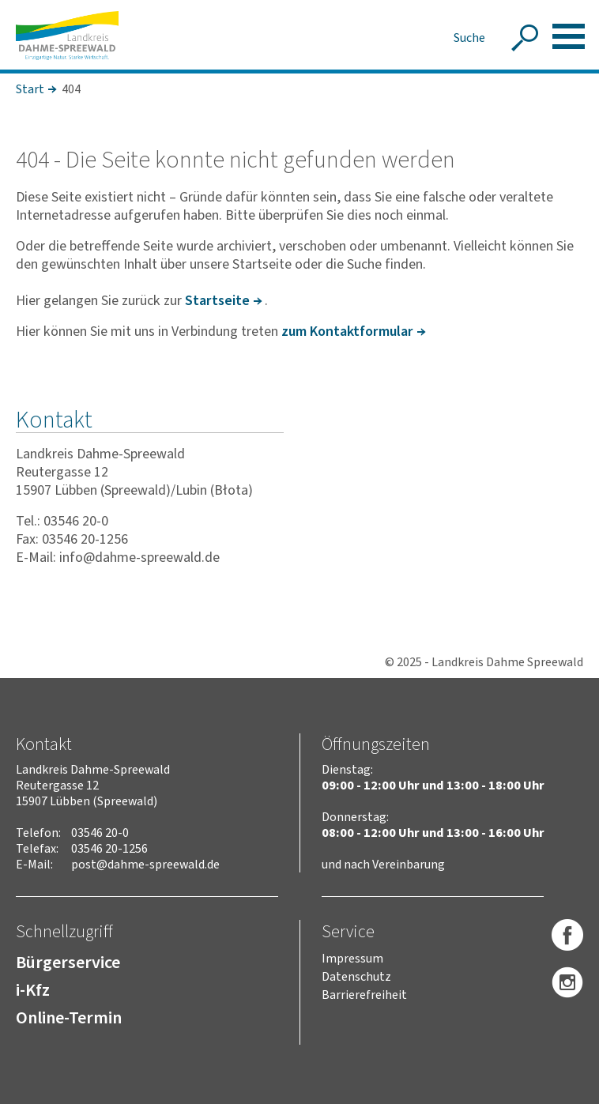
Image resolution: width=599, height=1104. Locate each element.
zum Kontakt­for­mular (347, 331)
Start (30, 89)
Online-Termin (69, 1018)
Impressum (352, 958)
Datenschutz (356, 976)
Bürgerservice (68, 962)
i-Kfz (33, 990)
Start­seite (217, 301)
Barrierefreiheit (364, 995)
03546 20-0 (100, 833)
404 (71, 89)
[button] (569, 36)
